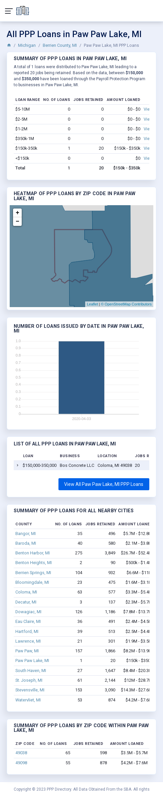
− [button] (17, 222)
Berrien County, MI (60, 45)
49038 (21, 752)
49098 (21, 762)
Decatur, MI (25, 602)
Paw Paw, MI (27, 650)
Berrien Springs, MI (33, 572)
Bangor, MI (25, 533)
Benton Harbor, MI (32, 552)
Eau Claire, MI (28, 621)
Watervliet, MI (28, 699)
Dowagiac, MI (28, 611)
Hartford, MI (26, 631)
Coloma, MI (26, 591)
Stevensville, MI (29, 689)
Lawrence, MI (28, 641)
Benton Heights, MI (33, 562)
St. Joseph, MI (28, 680)
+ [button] (17, 213)
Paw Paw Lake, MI (32, 660)
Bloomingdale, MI (32, 582)
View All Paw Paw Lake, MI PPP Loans (103, 484)
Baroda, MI (25, 543)
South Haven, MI (30, 670)
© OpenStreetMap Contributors (126, 304)
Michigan (27, 45)
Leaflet (92, 304)
